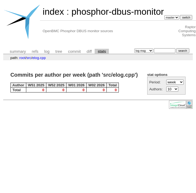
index (53, 12)
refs (35, 51)
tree (59, 51)
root (22, 58)
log (47, 51)
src (29, 58)
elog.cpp (39, 58)
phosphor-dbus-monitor (117, 12)
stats (102, 51)
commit (74, 51)
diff (89, 51)
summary (18, 51)
